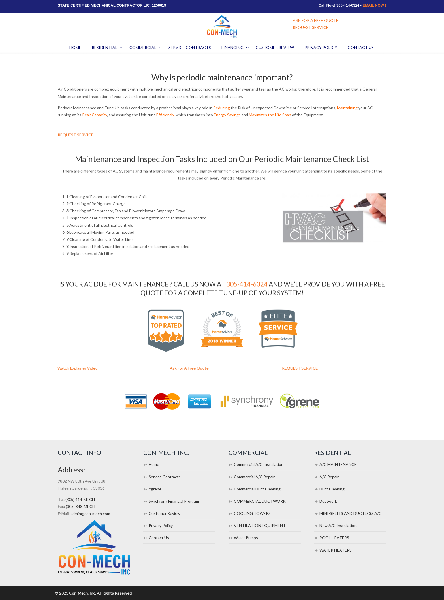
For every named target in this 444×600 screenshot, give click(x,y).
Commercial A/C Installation (258, 464)
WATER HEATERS (335, 550)
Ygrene (155, 489)
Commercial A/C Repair (254, 476)
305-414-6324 (247, 286)
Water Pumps (246, 537)
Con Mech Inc (222, 26)
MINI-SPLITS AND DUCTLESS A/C (350, 513)
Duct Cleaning (332, 489)
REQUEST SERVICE (310, 27)
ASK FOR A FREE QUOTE (315, 20)
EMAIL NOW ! (374, 5)
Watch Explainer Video (92, 368)
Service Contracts (165, 476)
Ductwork (328, 501)
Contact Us (159, 537)
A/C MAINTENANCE (338, 464)
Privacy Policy (161, 525)
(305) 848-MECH (80, 506)
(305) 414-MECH (80, 499)
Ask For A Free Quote (204, 368)
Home (154, 464)
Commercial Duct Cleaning (257, 489)
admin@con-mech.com (90, 513)
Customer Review (164, 513)
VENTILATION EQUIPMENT (260, 525)
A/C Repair (329, 476)
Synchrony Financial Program (174, 501)
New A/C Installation (338, 525)
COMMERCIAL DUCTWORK (260, 501)
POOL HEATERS (334, 537)
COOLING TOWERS (252, 513)
